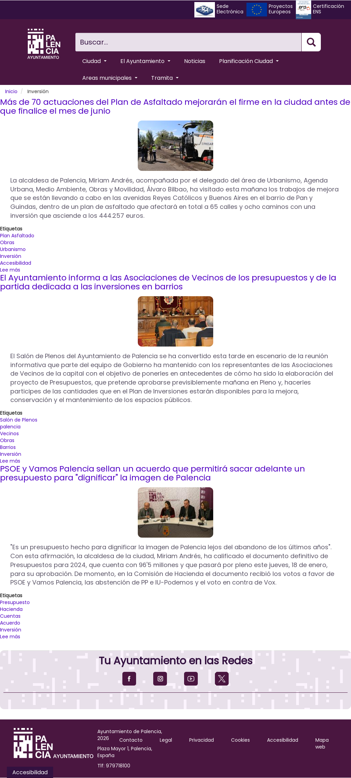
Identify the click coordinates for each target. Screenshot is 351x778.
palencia (10, 426)
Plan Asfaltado (17, 235)
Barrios (8, 447)
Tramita (165, 78)
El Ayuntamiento (145, 61)
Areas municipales (109, 78)
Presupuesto (15, 602)
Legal (166, 740)
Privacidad (201, 740)
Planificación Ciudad (249, 61)
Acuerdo (10, 622)
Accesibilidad (15, 263)
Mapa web (322, 743)
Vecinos (9, 433)
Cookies (240, 740)
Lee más (10, 269)
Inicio (11, 91)
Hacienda (11, 609)
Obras (7, 242)
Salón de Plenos (18, 419)
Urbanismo (13, 249)
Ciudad (94, 61)
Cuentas (10, 616)
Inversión (10, 256)
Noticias (194, 61)
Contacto (131, 740)
